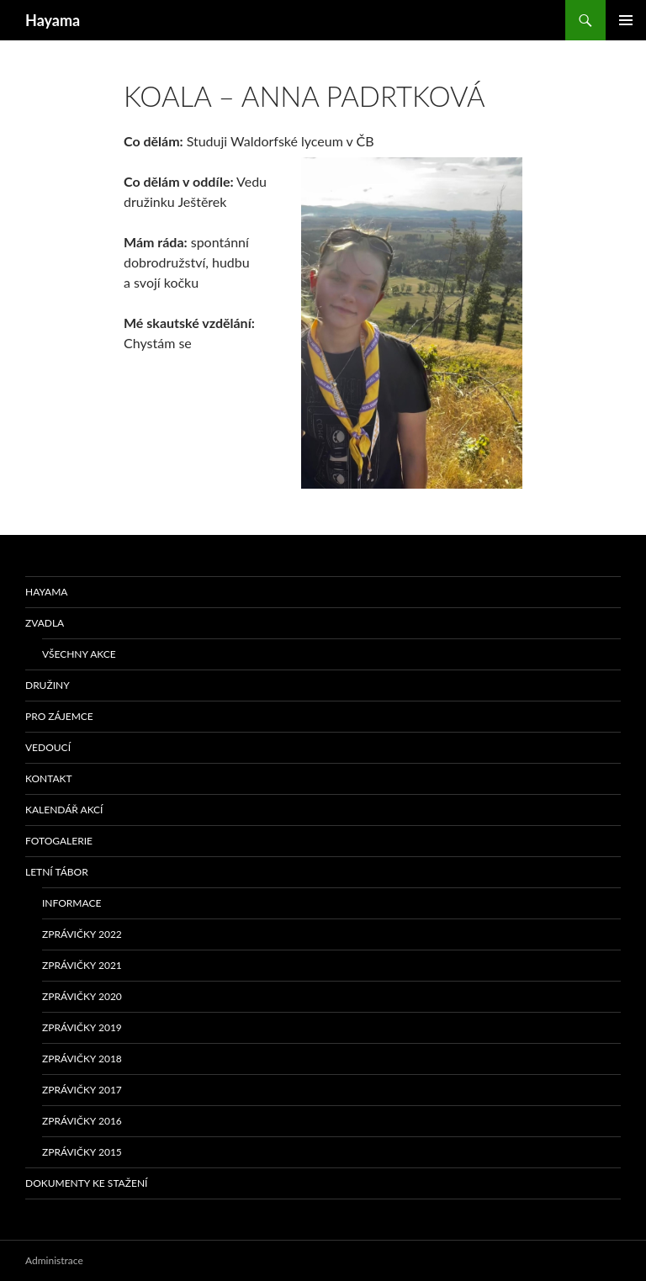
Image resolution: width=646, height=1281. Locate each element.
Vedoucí (48, 747)
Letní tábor (56, 871)
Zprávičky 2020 (82, 996)
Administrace (54, 1260)
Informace (71, 903)
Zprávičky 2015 (82, 1152)
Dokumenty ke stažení (86, 1183)
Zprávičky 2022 (82, 934)
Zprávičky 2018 (82, 1058)
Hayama (52, 20)
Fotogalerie (59, 840)
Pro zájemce (59, 716)
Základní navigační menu (626, 20)
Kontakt (48, 778)
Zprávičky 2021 (82, 965)
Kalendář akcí (64, 809)
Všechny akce (79, 654)
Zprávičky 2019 (82, 1027)
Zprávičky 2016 (82, 1120)
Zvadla (44, 623)
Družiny (47, 685)
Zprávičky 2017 (82, 1089)
